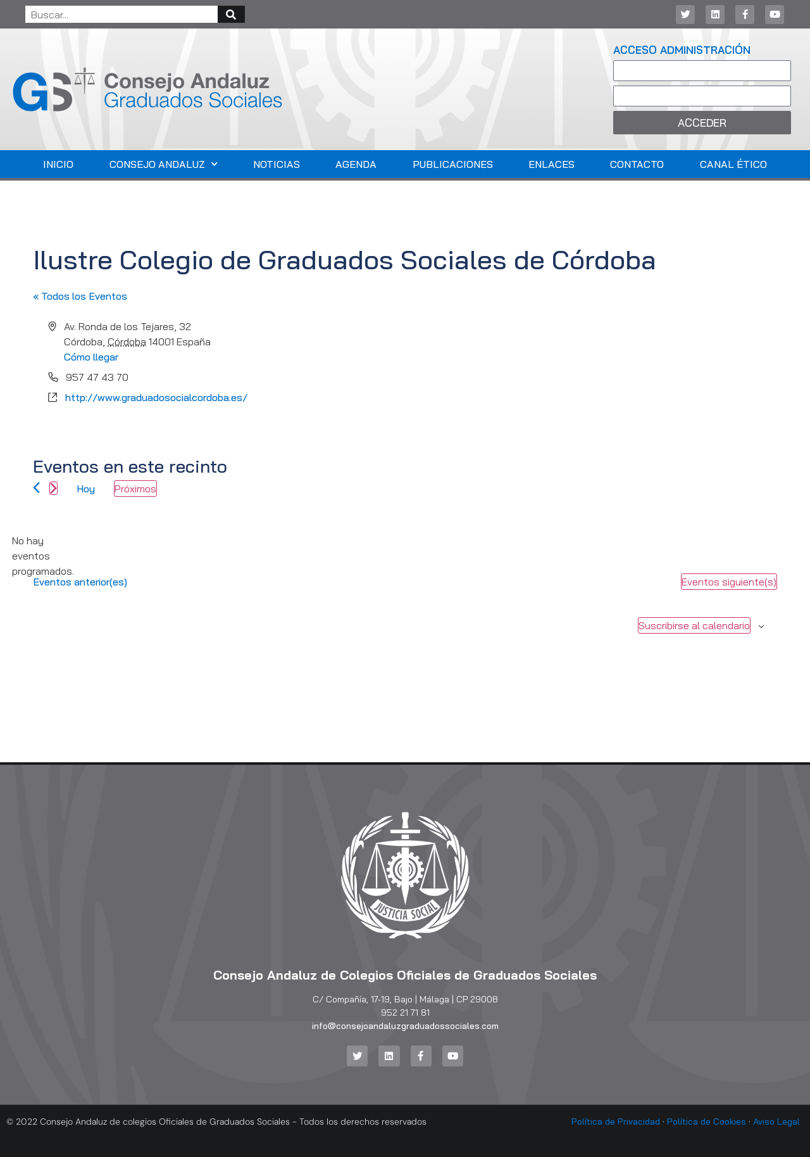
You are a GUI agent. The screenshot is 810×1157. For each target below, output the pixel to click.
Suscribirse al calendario (694, 625)
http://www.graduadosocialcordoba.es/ (156, 397)
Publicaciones (453, 164)
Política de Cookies (706, 1121)
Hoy (86, 488)
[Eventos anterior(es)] (36, 488)
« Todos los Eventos (80, 296)
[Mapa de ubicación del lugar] (590, 369)
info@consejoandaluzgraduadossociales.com (405, 1026)
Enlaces (551, 164)
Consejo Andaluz (163, 164)
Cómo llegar (91, 356)
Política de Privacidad (615, 1121)
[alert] (43, 556)
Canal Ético (733, 164)
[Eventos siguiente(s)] (53, 488)
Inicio (58, 164)
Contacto (637, 164)
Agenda (356, 164)
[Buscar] (231, 14)
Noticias (276, 164)
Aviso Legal (776, 1121)
